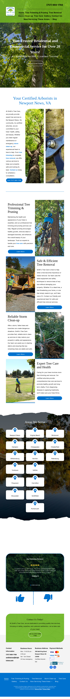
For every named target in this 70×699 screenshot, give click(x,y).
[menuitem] (21, 12)
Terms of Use (38, 689)
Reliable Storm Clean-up (17, 318)
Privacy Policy (46, 689)
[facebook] (51, 667)
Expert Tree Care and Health (48, 365)
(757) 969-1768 (54, 5)
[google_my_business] (54, 667)
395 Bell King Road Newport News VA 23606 (41, 654)
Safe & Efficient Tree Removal (47, 262)
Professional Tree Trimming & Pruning (19, 208)
